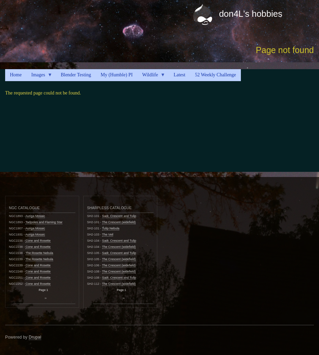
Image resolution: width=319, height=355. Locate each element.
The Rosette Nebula (39, 253)
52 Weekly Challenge (215, 74)
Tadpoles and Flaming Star (43, 222)
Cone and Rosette (37, 240)
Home (16, 74)
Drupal (35, 337)
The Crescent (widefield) (119, 222)
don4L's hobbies (250, 13)
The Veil (107, 234)
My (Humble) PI (117, 74)
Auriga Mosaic (35, 216)
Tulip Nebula (111, 228)
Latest (179, 74)
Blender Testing (76, 74)
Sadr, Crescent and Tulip (119, 216)
